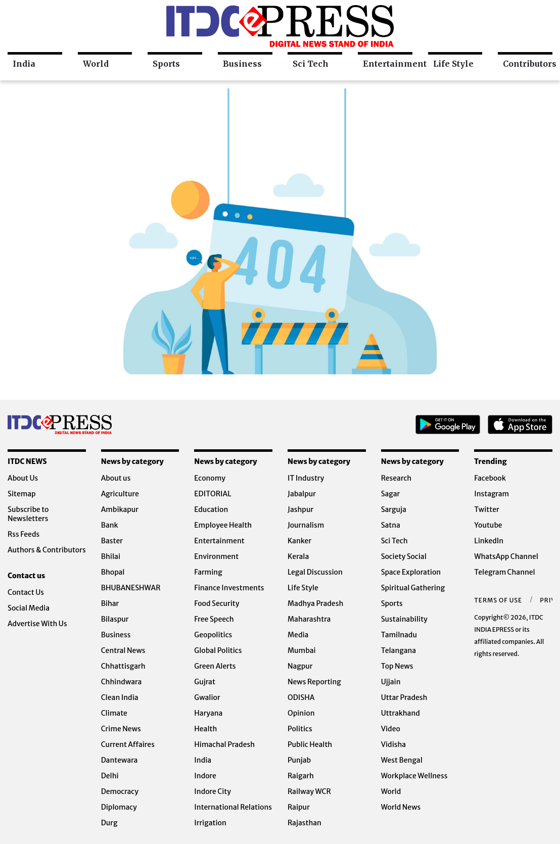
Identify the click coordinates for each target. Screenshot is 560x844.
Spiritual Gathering (413, 587)
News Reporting (314, 681)
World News (401, 807)
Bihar (110, 603)
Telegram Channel (504, 572)
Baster (112, 540)
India (24, 64)
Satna (390, 525)
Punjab (299, 760)
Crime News (121, 728)
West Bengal (402, 760)
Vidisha (393, 744)
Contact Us (26, 592)
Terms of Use (498, 600)
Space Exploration (411, 572)
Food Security (216, 603)
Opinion (301, 713)
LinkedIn (488, 540)
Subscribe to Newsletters (28, 514)
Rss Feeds (23, 534)
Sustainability (404, 619)
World (96, 64)
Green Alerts (215, 666)
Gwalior (207, 697)
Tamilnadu (399, 634)
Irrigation (210, 822)
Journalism (306, 525)
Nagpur (300, 666)
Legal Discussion (315, 572)
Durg (109, 822)
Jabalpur (302, 493)
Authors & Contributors (47, 549)
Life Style (453, 64)
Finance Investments (229, 587)
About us (116, 478)
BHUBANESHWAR (131, 587)
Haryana (208, 713)
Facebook (489, 478)
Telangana (398, 650)
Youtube (488, 525)
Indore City (212, 791)
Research (396, 478)
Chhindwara (121, 681)
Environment (216, 556)
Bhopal (113, 572)
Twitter (486, 509)
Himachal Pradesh (224, 744)
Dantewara (119, 760)
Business (242, 64)
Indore (205, 775)
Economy (209, 478)
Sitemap (22, 493)
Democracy (119, 791)
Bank (109, 525)
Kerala (298, 556)
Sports (166, 64)
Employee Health (223, 525)
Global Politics (218, 650)
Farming (208, 572)
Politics (300, 728)
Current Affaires (128, 744)
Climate (114, 713)
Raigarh (301, 775)
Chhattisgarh (123, 666)
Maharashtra (309, 619)
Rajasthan (304, 822)
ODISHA (301, 697)
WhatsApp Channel (506, 556)
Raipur (299, 807)
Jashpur (300, 509)
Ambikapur (119, 509)
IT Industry (306, 478)
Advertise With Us (37, 623)
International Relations (233, 807)
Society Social (404, 556)
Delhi (110, 775)
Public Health (310, 744)
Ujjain (391, 681)
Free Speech (214, 619)
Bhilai (110, 556)
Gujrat (204, 681)
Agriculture (120, 493)
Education (211, 509)
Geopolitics (213, 634)
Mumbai (302, 650)
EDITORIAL (212, 493)
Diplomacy (119, 807)
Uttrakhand (400, 713)
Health (205, 728)
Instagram (491, 493)
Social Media (29, 608)
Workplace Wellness (414, 775)
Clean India (119, 697)
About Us (23, 478)
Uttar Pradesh (404, 697)
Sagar (390, 493)
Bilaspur (115, 619)
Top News (397, 666)
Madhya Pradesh (315, 603)
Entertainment (387, 64)
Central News (123, 650)
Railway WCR (309, 791)
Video (390, 728)
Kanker (299, 540)
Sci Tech (311, 64)
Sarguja (393, 509)
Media (298, 634)
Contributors (527, 64)
